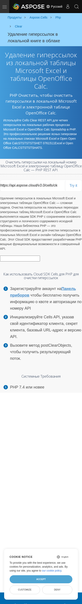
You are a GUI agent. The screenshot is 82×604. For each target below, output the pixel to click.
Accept (41, 579)
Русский (54, 6)
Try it (73, 185)
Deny (57, 589)
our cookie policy (51, 570)
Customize (24, 589)
